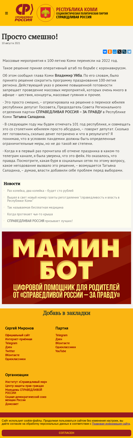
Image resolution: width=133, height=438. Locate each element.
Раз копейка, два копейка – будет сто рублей (38, 191)
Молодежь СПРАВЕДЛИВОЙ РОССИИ (23, 391)
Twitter (10, 351)
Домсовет (12, 404)
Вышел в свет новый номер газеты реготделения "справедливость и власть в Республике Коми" (61, 199)
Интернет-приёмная (18, 339)
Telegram (11, 343)
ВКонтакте (12, 355)
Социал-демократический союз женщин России (25, 398)
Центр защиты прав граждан (24, 385)
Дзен (8, 347)
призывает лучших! (38, 221)
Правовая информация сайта (111, 423)
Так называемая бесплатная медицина (33, 208)
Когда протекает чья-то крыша (28, 215)
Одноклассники (15, 359)
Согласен (66, 432)
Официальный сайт (17, 335)
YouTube (60, 351)
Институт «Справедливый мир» (26, 381)
